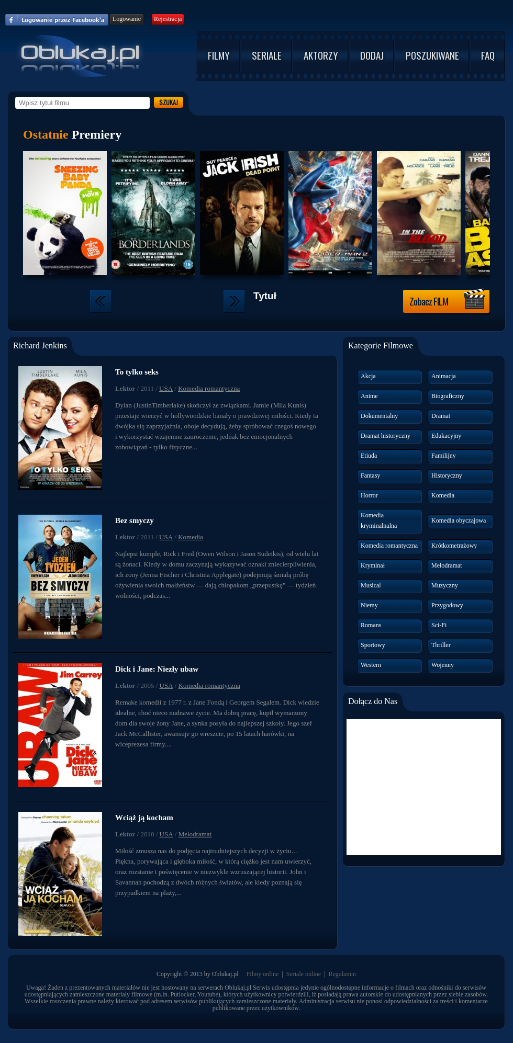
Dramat (440, 416)
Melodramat (195, 834)
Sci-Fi (439, 625)
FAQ (488, 55)
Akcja (368, 376)
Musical (371, 585)
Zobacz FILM (447, 299)
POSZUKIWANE (432, 55)
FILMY (219, 55)
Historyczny (446, 475)
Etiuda (369, 455)
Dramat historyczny (385, 435)
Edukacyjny (446, 435)
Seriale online (303, 974)
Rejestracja (168, 18)
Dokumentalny (379, 416)
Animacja (443, 376)
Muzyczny (444, 585)
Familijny (443, 455)
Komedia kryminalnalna (379, 520)
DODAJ (372, 55)
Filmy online (263, 974)
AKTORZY (321, 55)
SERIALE (267, 55)
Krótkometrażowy (454, 545)
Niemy (369, 605)
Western (371, 664)
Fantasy (370, 475)
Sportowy (373, 645)
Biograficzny (447, 396)
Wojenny (442, 664)
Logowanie (127, 18)
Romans (371, 625)
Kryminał (373, 565)
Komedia (190, 537)
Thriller (441, 645)
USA (166, 388)
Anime (369, 396)
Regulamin (342, 974)
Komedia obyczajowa (458, 520)
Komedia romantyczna (209, 388)
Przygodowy (447, 605)
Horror (369, 495)
